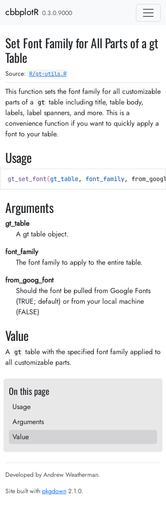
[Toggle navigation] (148, 13)
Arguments (28, 422)
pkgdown (54, 491)
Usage (21, 407)
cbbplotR (22, 12)
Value (20, 437)
